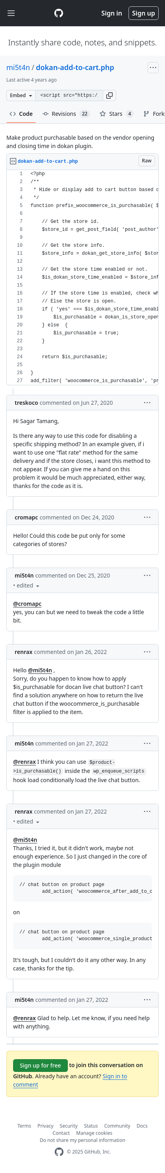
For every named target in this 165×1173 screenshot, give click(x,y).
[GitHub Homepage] (59, 1152)
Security (69, 1125)
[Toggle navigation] (11, 13)
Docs (142, 1125)
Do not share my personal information (82, 1140)
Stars (117, 114)
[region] (82, 277)
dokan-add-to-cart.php (75, 67)
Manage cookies (94, 1133)
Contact (61, 1133)
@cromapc (27, 603)
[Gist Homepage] (58, 13)
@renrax (24, 761)
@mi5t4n (40, 670)
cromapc (26, 517)
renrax (24, 652)
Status (91, 1125)
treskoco (26, 402)
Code (21, 113)
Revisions (66, 114)
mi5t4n (18, 67)
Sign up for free (40, 1065)
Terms (24, 1125)
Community (117, 1125)
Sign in (112, 13)
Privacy (46, 1125)
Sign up (143, 13)
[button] (109, 95)
